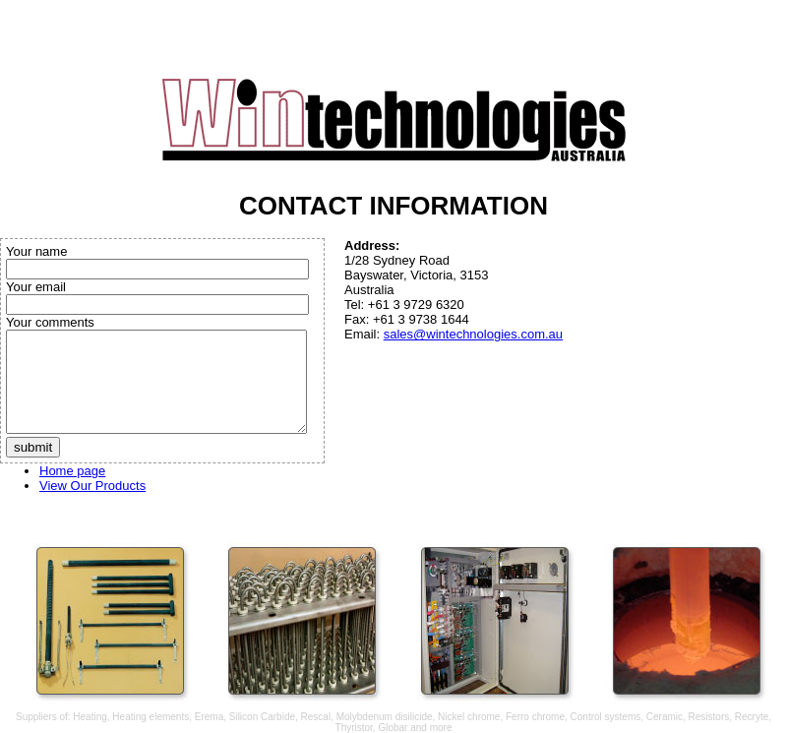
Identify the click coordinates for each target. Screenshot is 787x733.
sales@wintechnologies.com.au (473, 334)
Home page (72, 470)
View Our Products (92, 485)
